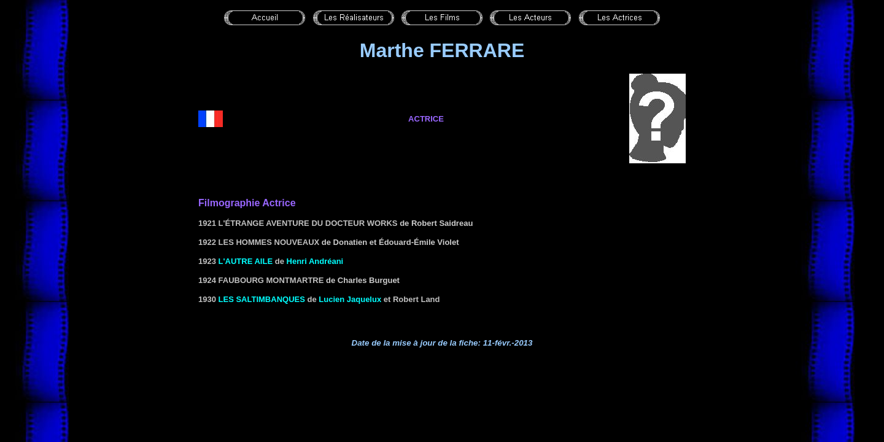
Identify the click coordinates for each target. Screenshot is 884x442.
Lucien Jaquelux (350, 299)
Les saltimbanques (262, 299)
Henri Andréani (315, 261)
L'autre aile (246, 261)
